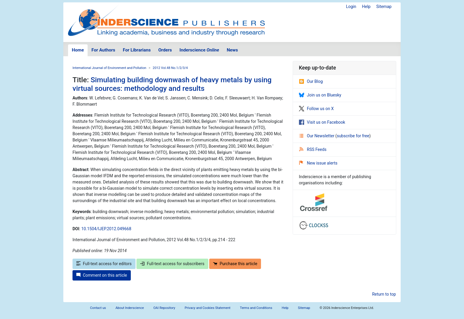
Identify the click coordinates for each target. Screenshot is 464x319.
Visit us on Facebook (322, 122)
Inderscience (199, 50)
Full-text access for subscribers (172, 263)
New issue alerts (318, 163)
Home (78, 50)
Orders (165, 50)
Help (366, 6)
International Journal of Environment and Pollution (109, 68)
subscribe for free (353, 135)
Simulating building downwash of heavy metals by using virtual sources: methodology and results (172, 84)
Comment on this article (101, 275)
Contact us (98, 308)
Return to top (384, 294)
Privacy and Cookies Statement (208, 308)
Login (351, 6)
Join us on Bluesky (320, 95)
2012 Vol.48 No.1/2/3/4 (170, 68)
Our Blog (311, 81)
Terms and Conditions (256, 308)
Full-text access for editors (104, 263)
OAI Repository (164, 308)
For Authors (103, 50)
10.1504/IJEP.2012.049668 (106, 228)
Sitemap (384, 6)
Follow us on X (316, 108)
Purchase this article (235, 263)
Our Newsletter (317, 135)
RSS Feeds (312, 149)
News (232, 50)
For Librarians (137, 50)
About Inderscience (129, 308)
